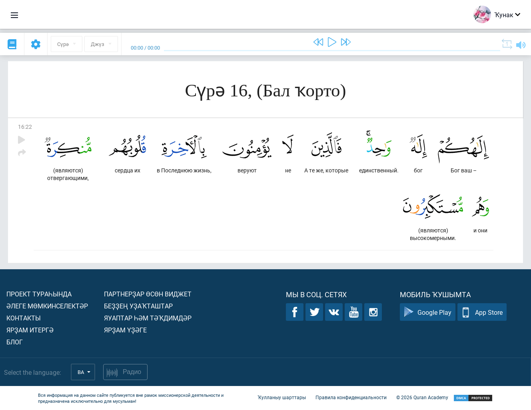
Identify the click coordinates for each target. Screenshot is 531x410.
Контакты (23, 318)
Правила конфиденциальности (351, 397)
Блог (14, 342)
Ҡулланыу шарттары (282, 397)
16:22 (25, 126)
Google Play (427, 312)
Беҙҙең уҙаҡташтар (138, 306)
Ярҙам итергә (30, 330)
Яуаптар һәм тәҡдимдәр (148, 318)
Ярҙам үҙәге (125, 330)
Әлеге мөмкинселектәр (47, 306)
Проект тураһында (39, 294)
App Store (482, 312)
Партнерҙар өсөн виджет (148, 294)
